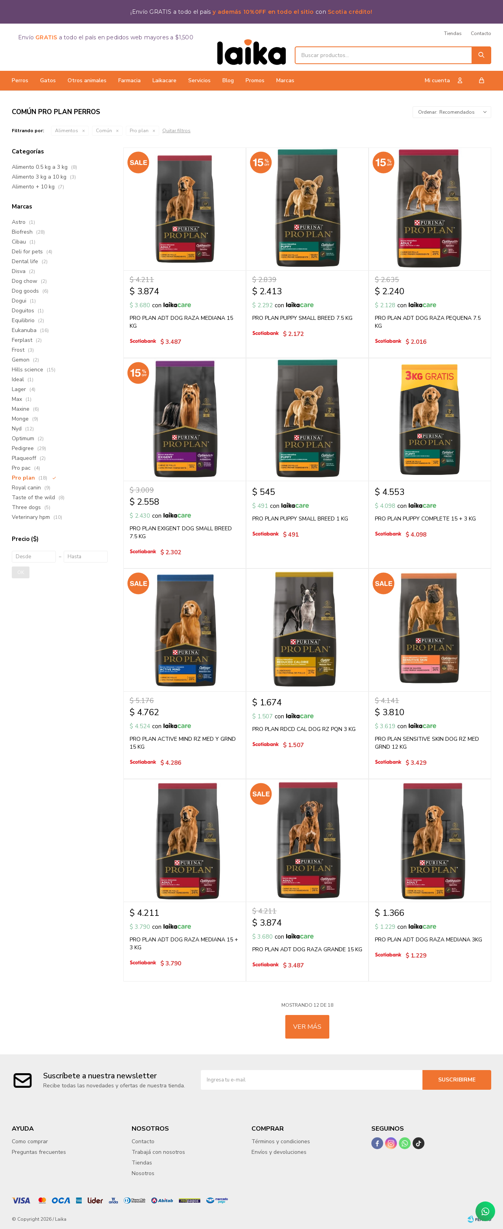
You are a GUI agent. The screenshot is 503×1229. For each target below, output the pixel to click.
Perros (20, 80)
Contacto (481, 33)
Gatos (48, 80)
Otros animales (87, 80)
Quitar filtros (176, 130)
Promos (255, 80)
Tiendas (453, 33)
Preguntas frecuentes (39, 1152)
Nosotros (143, 1173)
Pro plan (139, 130)
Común (104, 130)
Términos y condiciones (281, 1141)
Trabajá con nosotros (158, 1152)
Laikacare (164, 80)
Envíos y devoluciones (279, 1152)
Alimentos (66, 130)
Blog (228, 80)
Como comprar (30, 1141)
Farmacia (129, 80)
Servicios (199, 80)
